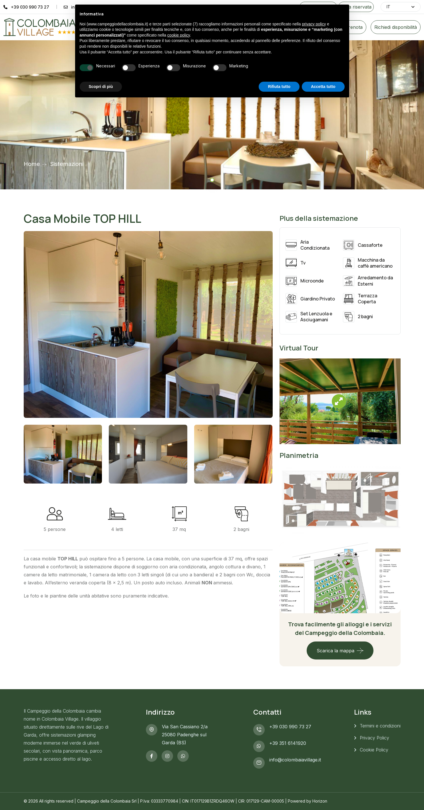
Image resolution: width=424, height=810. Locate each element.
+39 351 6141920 (287, 743)
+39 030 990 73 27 (30, 7)
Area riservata (356, 7)
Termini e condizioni (380, 726)
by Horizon (316, 801)
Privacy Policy (374, 738)
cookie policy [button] (178, 35)
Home (32, 164)
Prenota (354, 27)
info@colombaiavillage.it (295, 760)
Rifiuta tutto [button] (279, 86)
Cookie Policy (374, 750)
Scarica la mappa (335, 650)
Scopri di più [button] (101, 86)
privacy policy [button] (314, 24)
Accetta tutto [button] (323, 86)
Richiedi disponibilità (395, 27)
